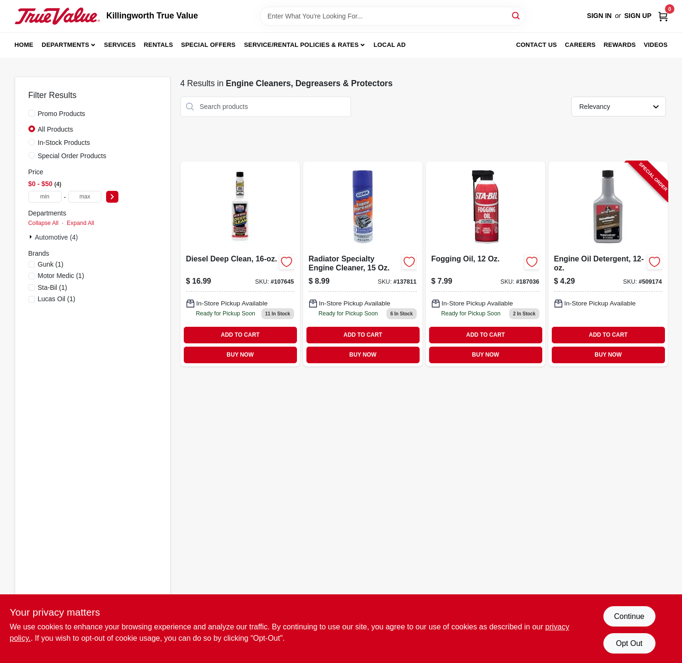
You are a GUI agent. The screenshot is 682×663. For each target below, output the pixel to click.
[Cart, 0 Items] (663, 16)
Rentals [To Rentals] (158, 44)
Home (24, 44)
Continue (629, 616)
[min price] (45, 197)
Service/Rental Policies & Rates (301, 44)
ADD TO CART (240, 335)
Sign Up (638, 15)
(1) (51, 264)
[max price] (84, 197)
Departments (65, 44)
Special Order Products (72, 155)
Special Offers (208, 44)
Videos (655, 44)
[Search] (516, 15)
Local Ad (390, 44)
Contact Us (536, 44)
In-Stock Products (64, 142)
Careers (580, 44)
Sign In (599, 15)
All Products (55, 129)
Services (120, 44)
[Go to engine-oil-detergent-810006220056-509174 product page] (608, 264)
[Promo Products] (31, 113)
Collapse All (43, 223)
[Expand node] (32, 237)
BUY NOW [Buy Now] (240, 354)
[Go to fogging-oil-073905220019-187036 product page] (485, 264)
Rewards (620, 44)
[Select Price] (112, 197)
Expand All (80, 223)
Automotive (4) (56, 237)
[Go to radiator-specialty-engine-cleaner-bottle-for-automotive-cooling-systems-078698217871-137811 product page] (362, 264)
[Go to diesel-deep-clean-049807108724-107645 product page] (240, 264)
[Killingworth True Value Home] (57, 16)
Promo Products (61, 113)
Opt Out (629, 643)
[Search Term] (392, 16)
